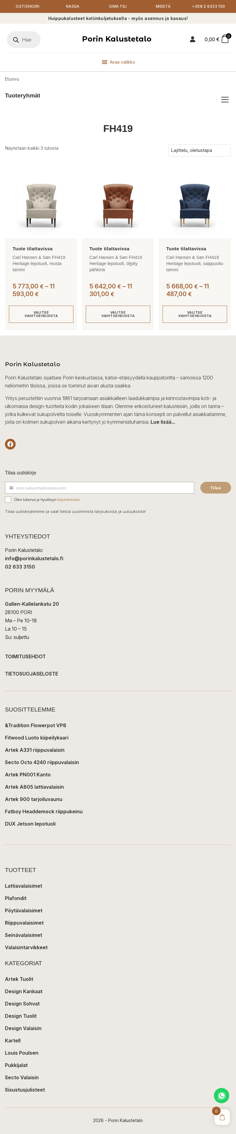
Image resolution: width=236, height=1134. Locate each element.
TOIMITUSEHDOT (25, 656)
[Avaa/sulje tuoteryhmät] (225, 99)
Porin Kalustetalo (116, 38)
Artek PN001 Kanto (28, 774)
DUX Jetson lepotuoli (30, 824)
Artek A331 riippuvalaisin (35, 750)
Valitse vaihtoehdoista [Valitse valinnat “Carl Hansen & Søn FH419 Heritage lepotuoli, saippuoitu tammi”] (194, 314)
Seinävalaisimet (23, 935)
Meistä (163, 6)
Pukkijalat (16, 1065)
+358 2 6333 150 (208, 6)
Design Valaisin (23, 1028)
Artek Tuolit (19, 979)
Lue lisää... (163, 422)
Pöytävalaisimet (23, 910)
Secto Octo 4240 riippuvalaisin (42, 762)
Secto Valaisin (22, 1077)
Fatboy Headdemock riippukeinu (44, 811)
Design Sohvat (22, 1004)
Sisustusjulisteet (25, 1090)
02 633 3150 (20, 567)
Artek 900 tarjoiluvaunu (33, 799)
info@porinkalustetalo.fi (34, 558)
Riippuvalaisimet (24, 923)
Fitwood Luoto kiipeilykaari (37, 738)
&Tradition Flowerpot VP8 (35, 725)
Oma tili (118, 6)
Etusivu (12, 79)
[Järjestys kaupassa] (199, 150)
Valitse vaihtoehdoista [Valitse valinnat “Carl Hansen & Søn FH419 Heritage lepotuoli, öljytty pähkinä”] (118, 314)
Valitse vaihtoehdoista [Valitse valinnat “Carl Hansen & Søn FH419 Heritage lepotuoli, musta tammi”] (41, 314)
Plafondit (15, 898)
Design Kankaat (23, 991)
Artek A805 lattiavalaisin (34, 787)
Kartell (13, 1040)
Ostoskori (27, 6)
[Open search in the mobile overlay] (24, 39)
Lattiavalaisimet (23, 886)
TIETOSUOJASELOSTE (31, 674)
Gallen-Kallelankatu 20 (32, 604)
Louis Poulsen (21, 1053)
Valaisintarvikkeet (26, 947)
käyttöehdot (68, 499)
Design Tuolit (21, 1016)
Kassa (73, 6)
